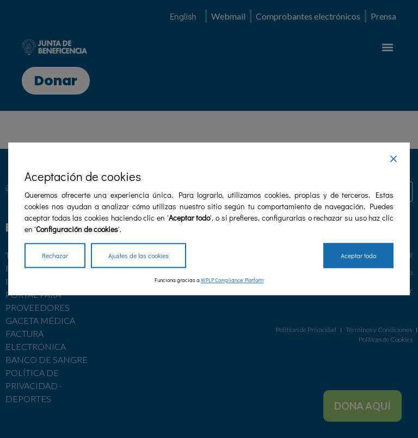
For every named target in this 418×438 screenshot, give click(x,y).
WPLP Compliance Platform (232, 280)
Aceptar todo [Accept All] (358, 256)
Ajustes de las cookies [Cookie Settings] (138, 256)
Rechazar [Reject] (55, 256)
